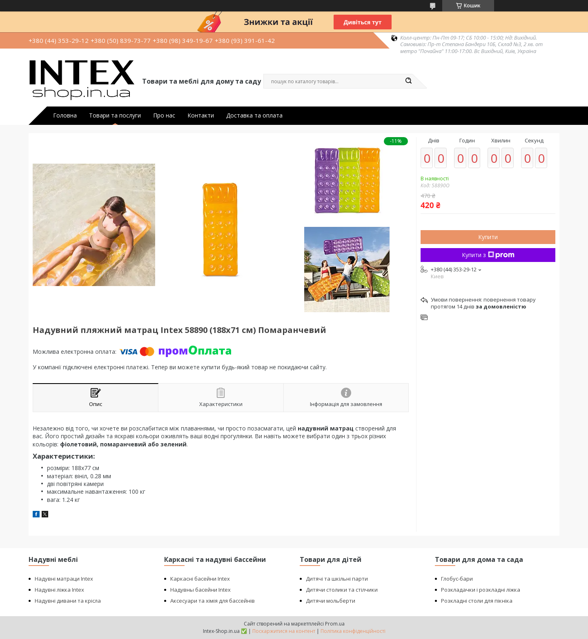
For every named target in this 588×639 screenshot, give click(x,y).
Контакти (200, 115)
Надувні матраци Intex (64, 578)
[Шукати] (408, 81)
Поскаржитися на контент (283, 631)
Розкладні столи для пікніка (476, 600)
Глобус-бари (457, 578)
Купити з (488, 255)
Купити (488, 237)
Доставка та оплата (254, 115)
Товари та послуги (115, 115)
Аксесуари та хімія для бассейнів (212, 600)
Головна (65, 115)
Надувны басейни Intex (200, 589)
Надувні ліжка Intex (59, 589)
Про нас (164, 115)
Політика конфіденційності (353, 631)
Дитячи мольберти (330, 600)
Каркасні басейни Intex (200, 578)
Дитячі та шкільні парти (337, 578)
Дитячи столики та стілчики (342, 589)
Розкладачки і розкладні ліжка (480, 589)
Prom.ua (335, 623)
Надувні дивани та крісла (68, 600)
